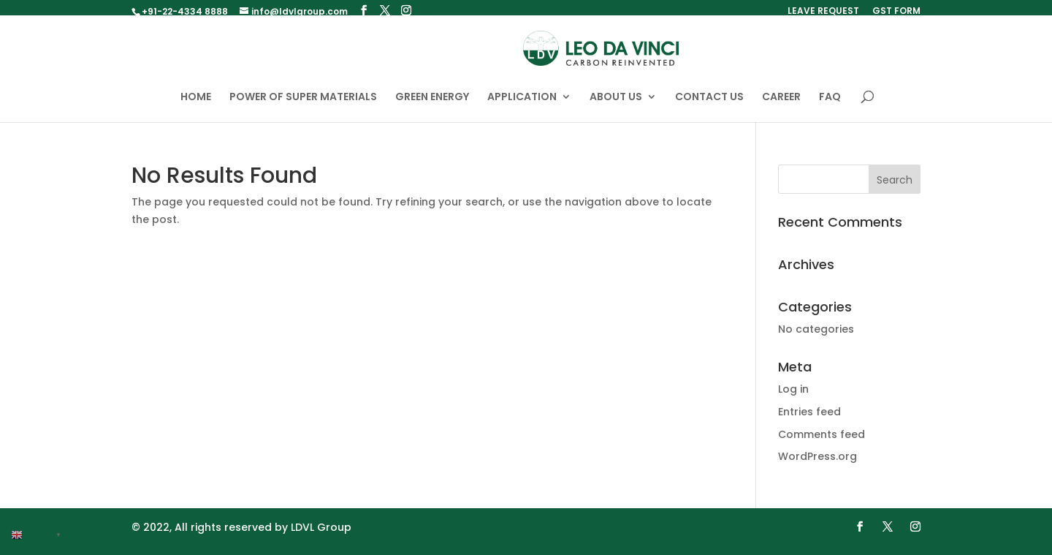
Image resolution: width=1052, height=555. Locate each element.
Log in (793, 396)
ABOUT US (616, 105)
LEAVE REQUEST (823, 12)
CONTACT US (709, 105)
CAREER (781, 105)
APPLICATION (522, 105)
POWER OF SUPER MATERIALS (303, 105)
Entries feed (809, 419)
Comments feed (821, 441)
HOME (195, 105)
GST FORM (896, 12)
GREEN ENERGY (432, 105)
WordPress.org (817, 463)
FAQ (830, 105)
